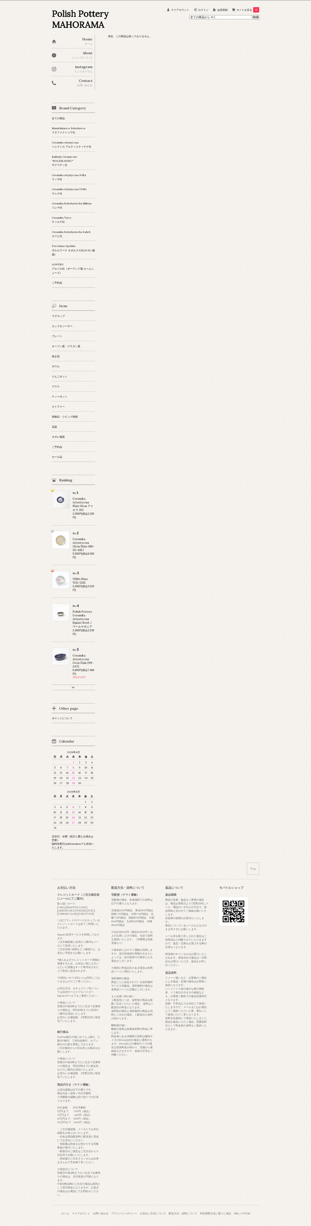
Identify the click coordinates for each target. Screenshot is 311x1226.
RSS (236, 1213)
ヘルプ (72, 995)
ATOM (246, 1213)
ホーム (65, 1213)
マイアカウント (180, 9)
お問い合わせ (100, 1213)
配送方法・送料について (183, 1213)
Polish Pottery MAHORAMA (80, 19)
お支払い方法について (153, 1213)
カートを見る (247, 9)
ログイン (203, 9)
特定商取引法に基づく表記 (215, 1213)
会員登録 (222, 9)
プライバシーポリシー (124, 1213)
